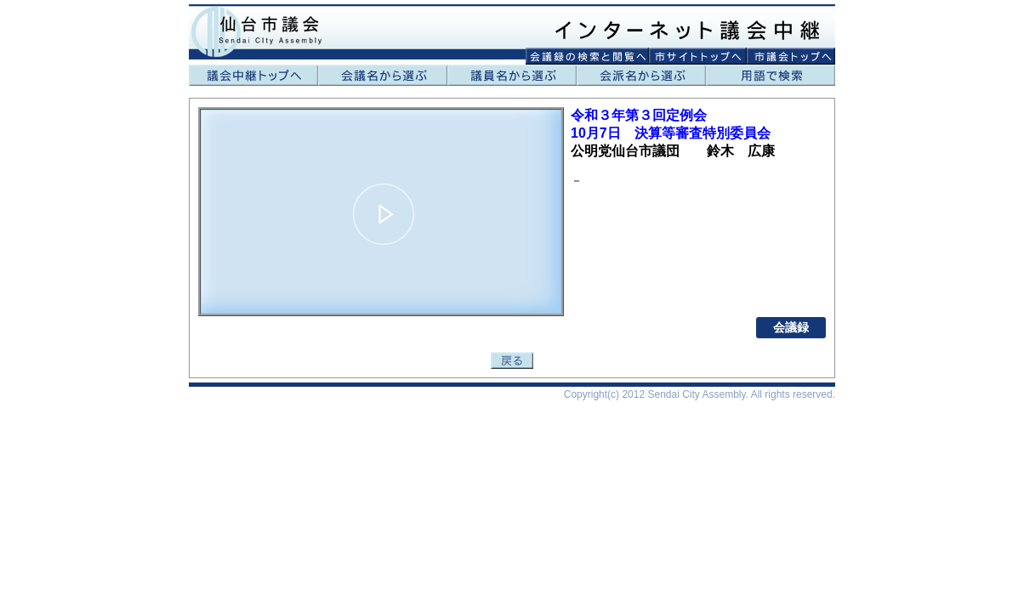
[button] (383, 214)
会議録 (791, 327)
